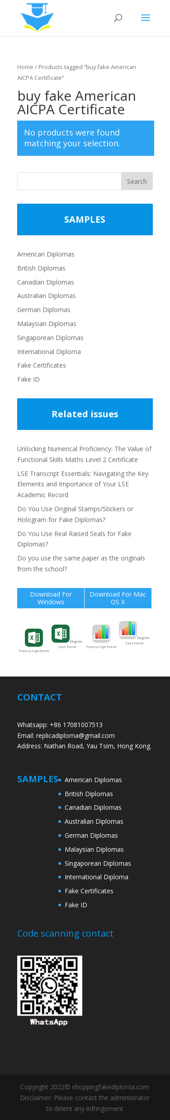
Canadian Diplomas (45, 282)
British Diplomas (41, 268)
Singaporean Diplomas (50, 337)
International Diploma (49, 351)
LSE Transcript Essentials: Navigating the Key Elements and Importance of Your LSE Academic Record (82, 484)
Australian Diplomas (46, 295)
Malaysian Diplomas (46, 323)
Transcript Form (34, 641)
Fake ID (28, 379)
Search (137, 181)
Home (25, 67)
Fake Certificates (41, 365)
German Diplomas (44, 309)
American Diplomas (46, 254)
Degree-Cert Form (67, 637)
